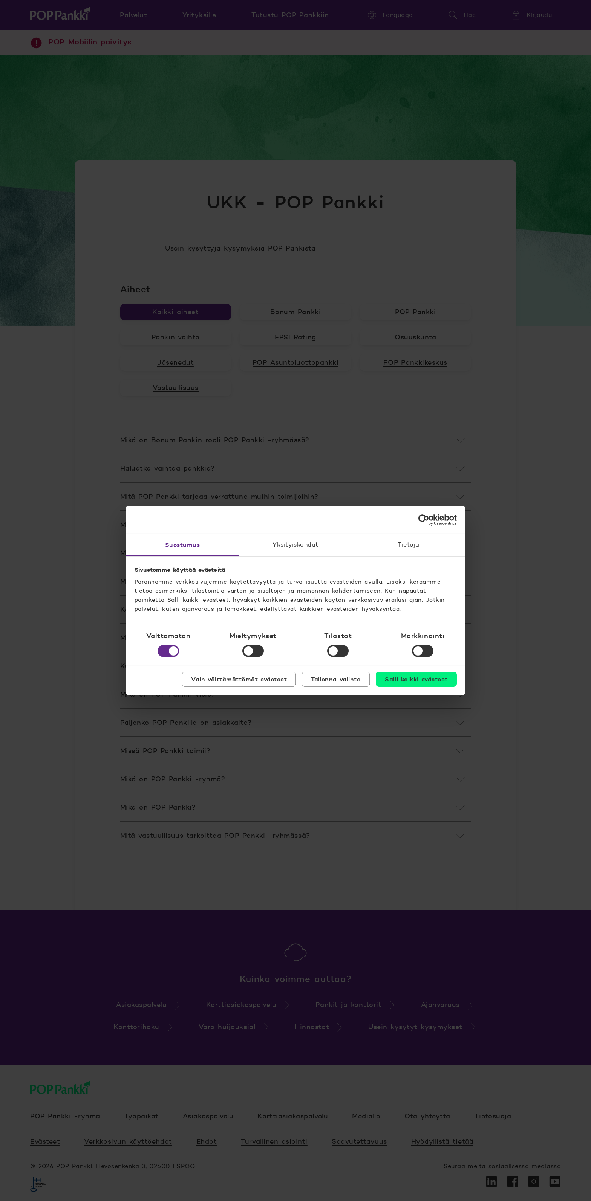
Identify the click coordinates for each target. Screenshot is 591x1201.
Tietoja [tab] (408, 544)
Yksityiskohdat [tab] (295, 544)
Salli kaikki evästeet (416, 679)
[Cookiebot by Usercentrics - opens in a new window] (424, 519)
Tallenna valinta (336, 679)
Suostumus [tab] (182, 545)
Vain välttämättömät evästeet (239, 679)
